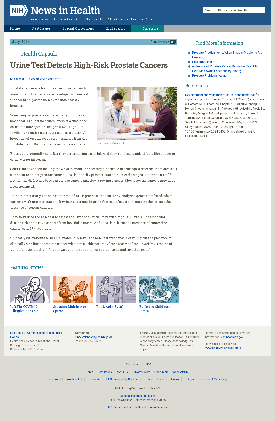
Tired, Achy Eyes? (109, 307)
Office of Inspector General (162, 379)
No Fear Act (94, 379)
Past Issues (105, 372)
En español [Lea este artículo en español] (17, 78)
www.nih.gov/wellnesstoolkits (223, 348)
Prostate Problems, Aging (209, 75)
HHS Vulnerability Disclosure (123, 379)
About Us (122, 372)
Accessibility (180, 372)
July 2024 (21, 41)
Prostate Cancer (203, 62)
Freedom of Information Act (64, 379)
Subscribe (129, 364)
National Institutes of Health (137, 396)
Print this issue (160, 41)
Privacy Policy (141, 372)
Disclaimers (161, 372)
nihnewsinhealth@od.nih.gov (92, 337)
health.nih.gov (234, 337)
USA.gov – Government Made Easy (205, 379)
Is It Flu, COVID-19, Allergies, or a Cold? (25, 309)
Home (89, 372)
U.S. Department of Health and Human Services (137, 407)
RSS (147, 364)
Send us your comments (44, 78)
